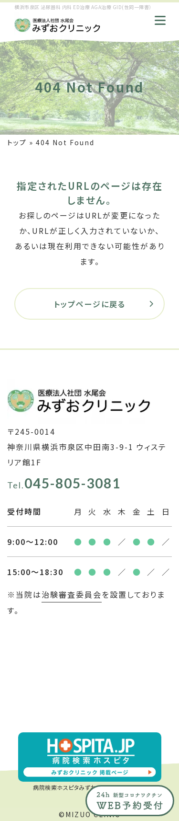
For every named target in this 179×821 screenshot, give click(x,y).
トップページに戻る (90, 304)
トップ (17, 142)
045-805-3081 (64, 483)
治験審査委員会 (72, 594)
